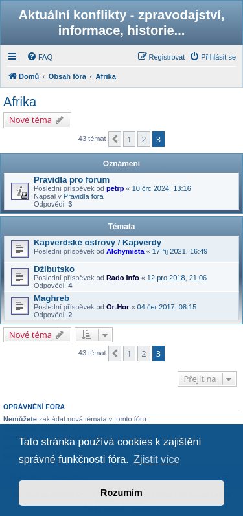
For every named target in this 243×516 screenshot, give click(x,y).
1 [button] (129, 139)
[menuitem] (39, 57)
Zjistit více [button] (156, 459)
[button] (114, 139)
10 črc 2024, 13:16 (161, 188)
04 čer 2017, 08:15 (167, 307)
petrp (115, 188)
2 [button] (143, 139)
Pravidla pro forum (72, 180)
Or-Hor (117, 307)
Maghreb (51, 298)
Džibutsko (54, 269)
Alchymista (125, 251)
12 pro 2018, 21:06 (177, 278)
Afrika (19, 102)
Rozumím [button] (121, 493)
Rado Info (122, 278)
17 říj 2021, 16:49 (180, 251)
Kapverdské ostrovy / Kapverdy (97, 242)
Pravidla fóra (84, 196)
